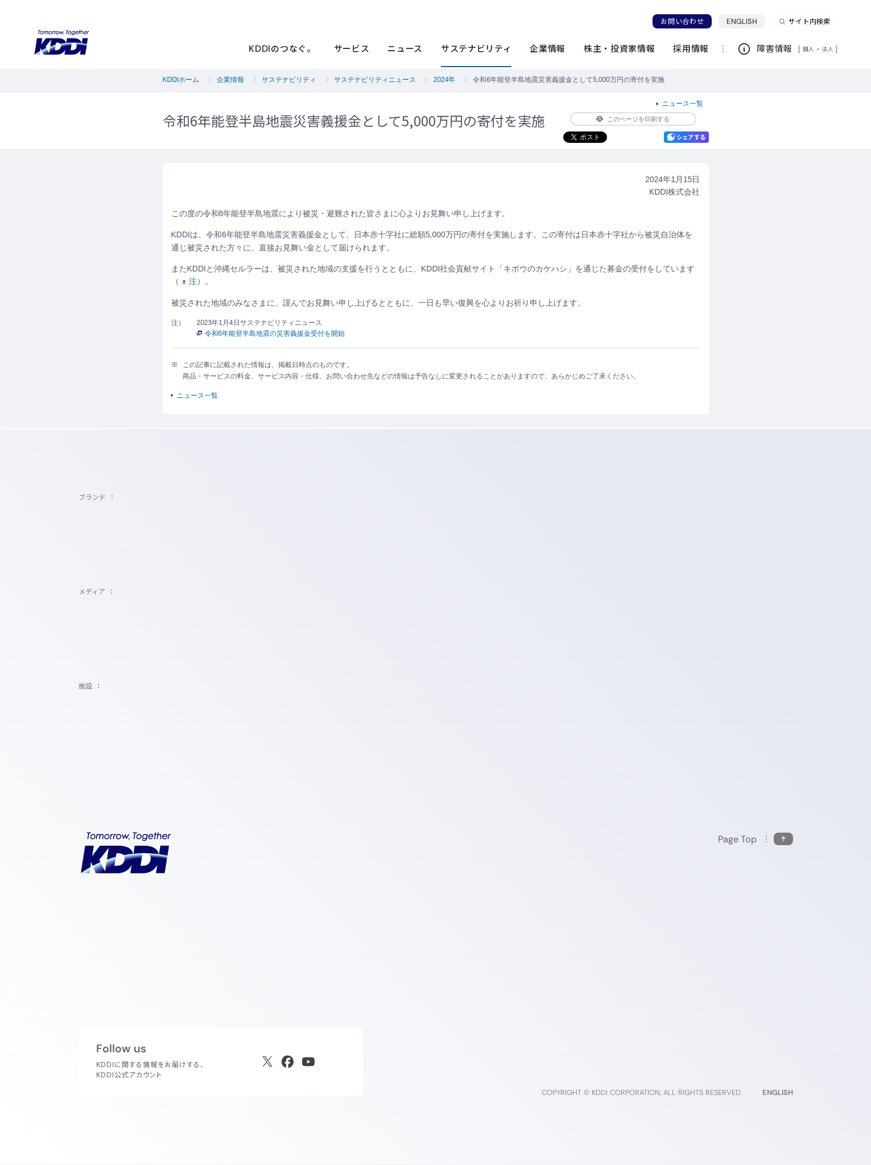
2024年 (445, 80)
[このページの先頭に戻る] (755, 839)
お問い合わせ (682, 21)
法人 (828, 49)
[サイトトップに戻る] (61, 43)
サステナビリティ (289, 80)
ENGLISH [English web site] (777, 1092)
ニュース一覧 (682, 104)
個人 (809, 49)
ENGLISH (741, 21)
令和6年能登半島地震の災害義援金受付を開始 (271, 333)
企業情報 (230, 80)
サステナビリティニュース (375, 80)
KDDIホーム (181, 80)
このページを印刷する (633, 119)
